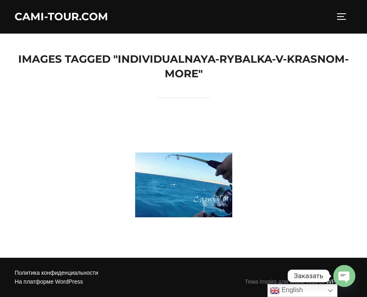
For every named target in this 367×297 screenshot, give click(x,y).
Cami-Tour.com (61, 16)
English (286, 290)
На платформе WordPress (49, 281)
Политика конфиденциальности (56, 272)
